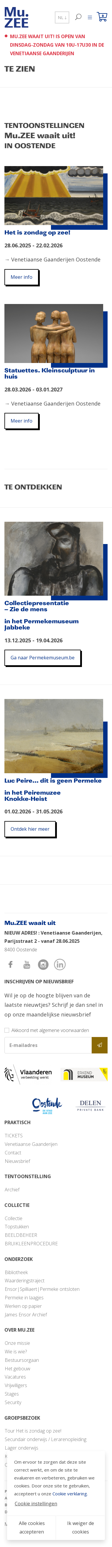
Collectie (13, 1218)
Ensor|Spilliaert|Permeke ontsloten (42, 1289)
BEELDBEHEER (21, 1235)
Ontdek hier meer (30, 829)
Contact (13, 1152)
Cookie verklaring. (70, 1494)
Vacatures (15, 1377)
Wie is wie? (16, 1351)
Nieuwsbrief (17, 1161)
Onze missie (17, 1343)
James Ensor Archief (26, 1314)
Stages (12, 1394)
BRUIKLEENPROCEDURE (31, 1243)
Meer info (21, 277)
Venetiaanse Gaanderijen (31, 1144)
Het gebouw (17, 1368)
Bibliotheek (16, 1272)
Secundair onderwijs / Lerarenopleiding (45, 1439)
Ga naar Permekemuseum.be (43, 657)
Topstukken (17, 1226)
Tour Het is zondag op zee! (33, 1431)
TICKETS (14, 1135)
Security (13, 1402)
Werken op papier (23, 1306)
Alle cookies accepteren (32, 1527)
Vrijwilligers (16, 1385)
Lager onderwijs (21, 1448)
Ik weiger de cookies (80, 1527)
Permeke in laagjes (24, 1297)
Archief (12, 1189)
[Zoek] (78, 17)
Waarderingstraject (25, 1280)
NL (62, 17)
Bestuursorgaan (22, 1360)
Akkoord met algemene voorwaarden (50, 1030)
